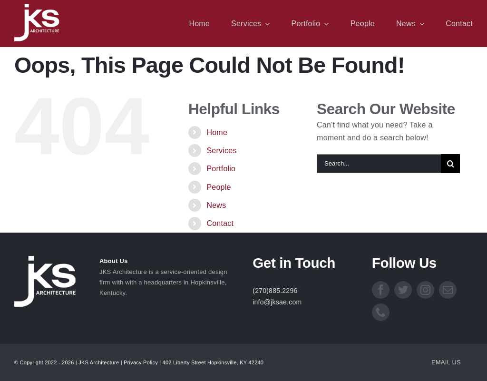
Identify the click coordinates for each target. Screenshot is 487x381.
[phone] (381, 312)
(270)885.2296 (275, 290)
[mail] (448, 290)
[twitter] (403, 290)
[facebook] (381, 290)
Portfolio (220, 169)
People (218, 187)
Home (216, 132)
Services (221, 151)
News (216, 205)
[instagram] (425, 290)
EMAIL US (446, 362)
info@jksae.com (277, 302)
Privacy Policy (141, 362)
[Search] (450, 163)
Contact (220, 223)
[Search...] (379, 163)
